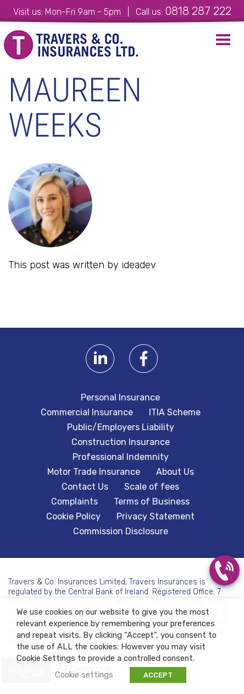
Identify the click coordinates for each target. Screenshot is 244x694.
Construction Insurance (120, 442)
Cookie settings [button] (84, 675)
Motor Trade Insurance (93, 472)
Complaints (74, 501)
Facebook (143, 358)
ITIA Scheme (175, 412)
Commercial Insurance (87, 412)
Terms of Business (152, 501)
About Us (175, 472)
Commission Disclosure (120, 531)
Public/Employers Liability (120, 427)
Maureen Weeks (75, 108)
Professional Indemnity (121, 457)
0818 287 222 (198, 11)
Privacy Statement (156, 516)
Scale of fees (151, 486)
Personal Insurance (120, 397)
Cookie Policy (73, 516)
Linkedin (100, 358)
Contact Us (85, 486)
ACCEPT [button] (158, 675)
